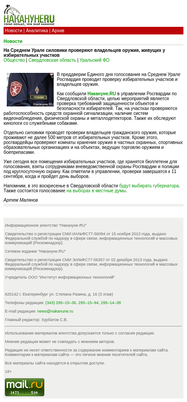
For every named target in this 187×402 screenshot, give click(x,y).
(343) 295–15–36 (61, 302)
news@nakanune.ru (55, 311)
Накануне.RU (102, 93)
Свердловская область (52, 60)
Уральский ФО (95, 60)
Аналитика (37, 30)
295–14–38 (111, 302)
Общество (14, 60)
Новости (13, 30)
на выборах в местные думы (96, 190)
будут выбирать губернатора (148, 185)
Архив (58, 30)
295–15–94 (88, 302)
